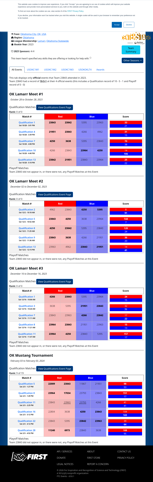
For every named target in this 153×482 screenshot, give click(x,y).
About (91, 451)
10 (27, 150)
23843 (52, 122)
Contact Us (124, 451)
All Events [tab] (17, 69)
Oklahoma (28, 37)
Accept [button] (117, 25)
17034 (67, 393)
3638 (68, 141)
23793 (82, 393)
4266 (84, 131)
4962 (100, 131)
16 (26, 411)
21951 (52, 131)
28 (26, 430)
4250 (52, 141)
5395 (84, 122)
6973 (67, 430)
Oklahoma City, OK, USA (33, 34)
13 (27, 159)
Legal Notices (65, 464)
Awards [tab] (100, 69)
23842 (68, 122)
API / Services (64, 451)
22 (26, 421)
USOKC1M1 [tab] (33, 69)
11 (27, 333)
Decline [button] (129, 25)
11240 (51, 430)
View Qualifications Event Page (54, 107)
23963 (100, 122)
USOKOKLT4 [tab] (85, 69)
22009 (51, 383)
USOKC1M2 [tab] (50, 69)
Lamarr (41, 41)
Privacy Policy (75, 11)
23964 (84, 150)
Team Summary (131, 50)
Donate (61, 457)
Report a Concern (98, 464)
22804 (51, 411)
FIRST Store (93, 457)
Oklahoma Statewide (57, 41)
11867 (82, 383)
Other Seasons (132, 60)
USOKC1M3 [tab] (67, 69)
